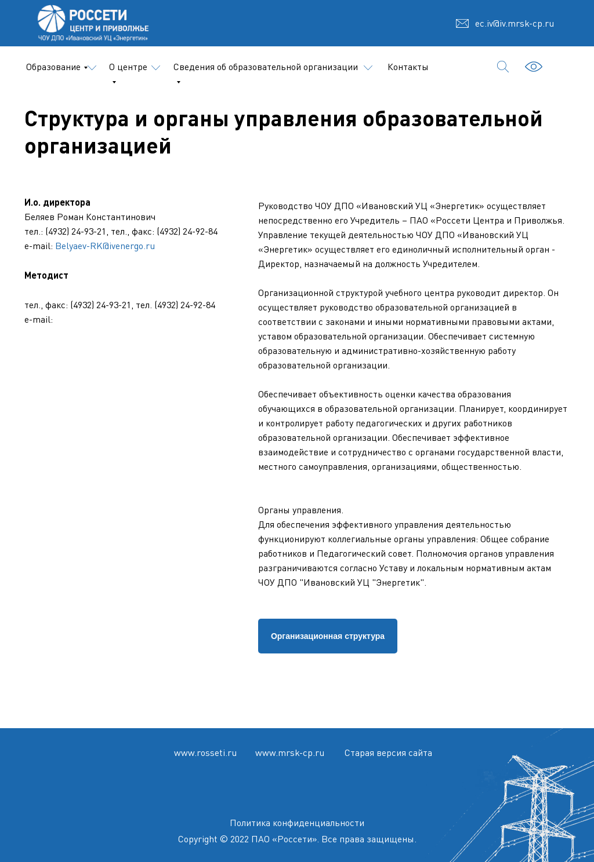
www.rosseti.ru (205, 752)
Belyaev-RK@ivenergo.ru (105, 245)
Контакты (408, 66)
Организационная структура (328, 636)
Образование (53, 66)
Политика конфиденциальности (297, 822)
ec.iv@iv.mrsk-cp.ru (514, 23)
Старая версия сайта (388, 752)
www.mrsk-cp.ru (289, 752)
